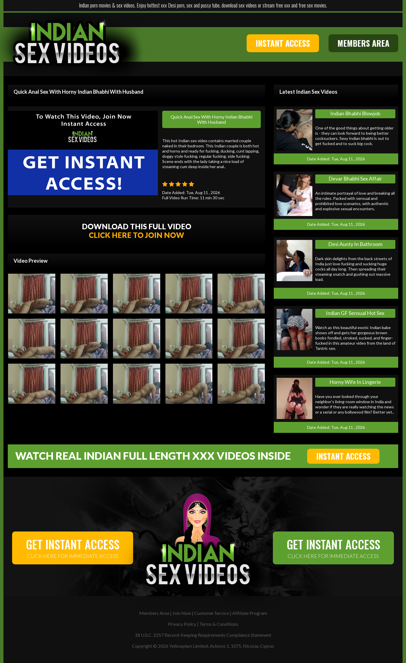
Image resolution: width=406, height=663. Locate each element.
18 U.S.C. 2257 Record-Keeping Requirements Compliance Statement (203, 635)
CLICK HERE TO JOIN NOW (136, 235)
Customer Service (211, 613)
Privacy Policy (182, 624)
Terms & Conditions (218, 624)
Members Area (154, 613)
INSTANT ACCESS (283, 43)
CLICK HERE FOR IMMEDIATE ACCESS (73, 547)
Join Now (181, 613)
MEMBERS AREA (363, 43)
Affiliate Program (249, 613)
